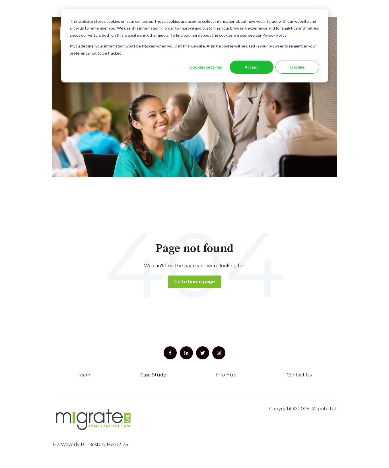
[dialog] (194, 45)
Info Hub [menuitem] (226, 375)
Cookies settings (206, 67)
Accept (251, 67)
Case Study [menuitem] (153, 375)
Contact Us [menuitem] (299, 375)
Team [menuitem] (83, 375)
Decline (297, 67)
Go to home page (194, 281)
